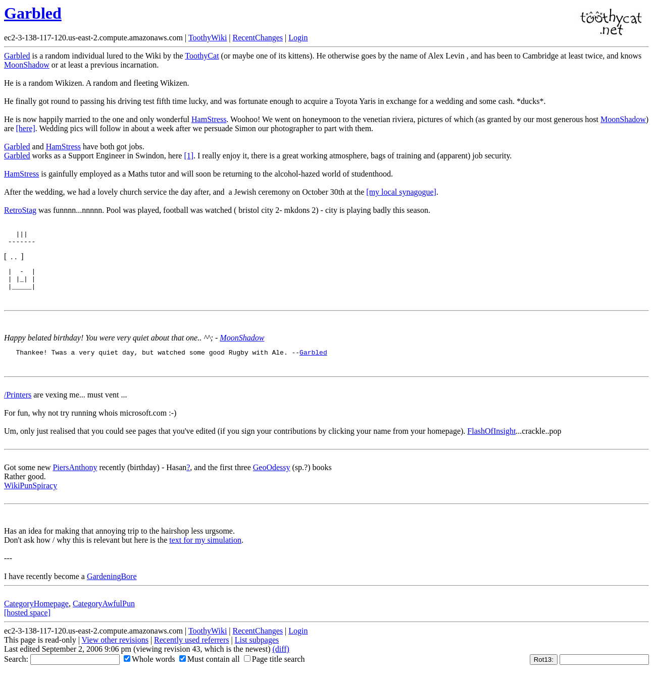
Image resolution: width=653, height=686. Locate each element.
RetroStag (20, 210)
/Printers (17, 403)
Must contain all (209, 668)
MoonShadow (26, 65)
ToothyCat (202, 55)
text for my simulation (205, 549)
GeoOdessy (271, 476)
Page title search (274, 668)
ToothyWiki (207, 37)
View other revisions (115, 649)
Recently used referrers (191, 649)
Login (298, 37)
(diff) (280, 658)
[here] (25, 128)
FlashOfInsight (491, 440)
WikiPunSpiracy (30, 494)
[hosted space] (27, 621)
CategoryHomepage (36, 612)
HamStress (208, 119)
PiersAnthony (75, 476)
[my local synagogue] (401, 192)
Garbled (33, 13)
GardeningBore (112, 585)
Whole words (149, 668)
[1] (188, 155)
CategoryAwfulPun (104, 612)
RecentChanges (258, 37)
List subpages (257, 649)
